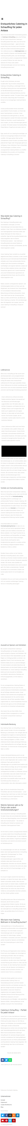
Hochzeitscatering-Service (8, 526)
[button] (14, 19)
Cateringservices (19, 51)
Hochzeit (13, 508)
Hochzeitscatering (18, 496)
